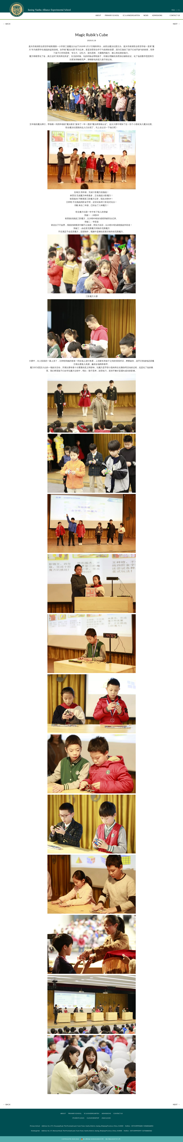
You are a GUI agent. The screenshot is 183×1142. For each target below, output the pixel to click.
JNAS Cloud (106, 1118)
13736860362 (147, 1131)
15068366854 (148, 1126)
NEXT (176, 24)
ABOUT (63, 1113)
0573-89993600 (137, 1126)
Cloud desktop (93, 1118)
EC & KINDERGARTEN (91, 1113)
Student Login (78, 1118)
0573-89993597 (135, 1131)
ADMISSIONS (106, 1113)
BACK (6, 24)
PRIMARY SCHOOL (74, 1113)
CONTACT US (118, 1113)
